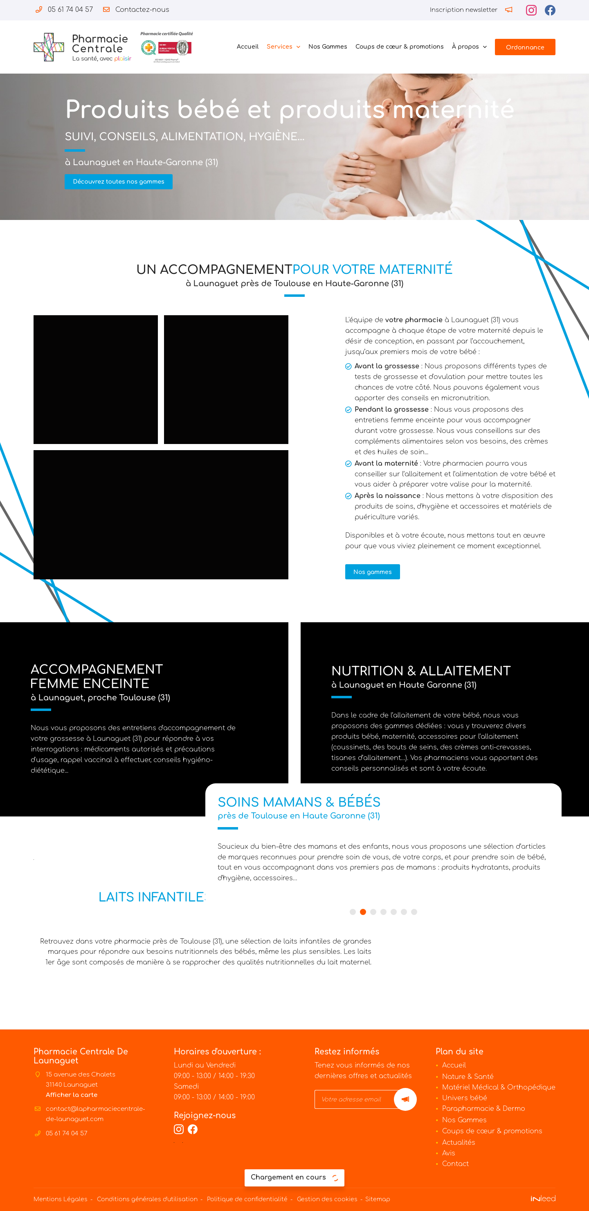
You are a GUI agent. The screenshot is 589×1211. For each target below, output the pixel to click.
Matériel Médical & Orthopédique (498, 1087)
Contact (455, 1164)
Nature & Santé (468, 1077)
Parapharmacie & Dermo (483, 1108)
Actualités (458, 1143)
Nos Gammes (327, 47)
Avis (448, 1153)
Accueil (248, 47)
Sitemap (377, 1199)
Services (279, 47)
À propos (465, 47)
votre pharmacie (387, 321)
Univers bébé (464, 1098)
